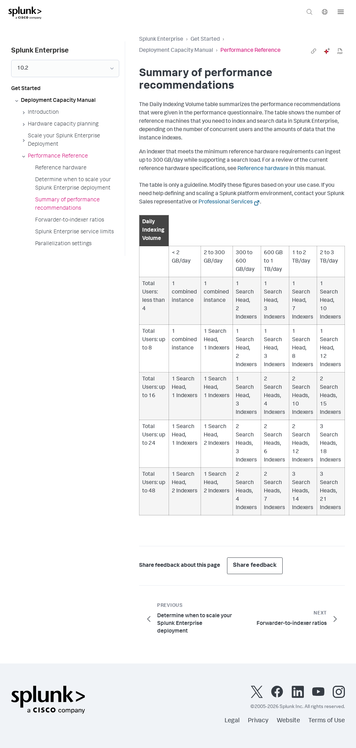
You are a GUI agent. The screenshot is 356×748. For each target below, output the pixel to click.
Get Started (205, 39)
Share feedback (255, 566)
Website (288, 721)
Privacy (258, 721)
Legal (232, 721)
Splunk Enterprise (161, 39)
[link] (313, 51)
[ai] (327, 51)
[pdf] (340, 51)
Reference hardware (263, 169)
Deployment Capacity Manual (176, 51)
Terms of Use (326, 721)
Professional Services (226, 202)
